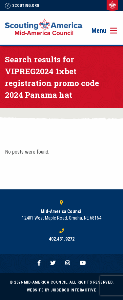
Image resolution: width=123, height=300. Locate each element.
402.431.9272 (61, 239)
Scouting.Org (22, 5)
